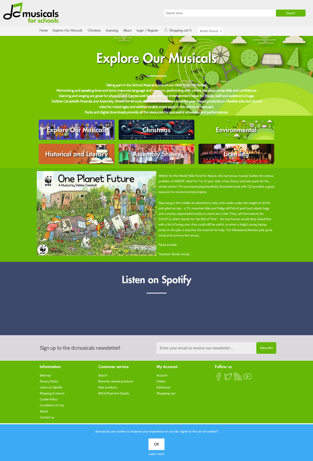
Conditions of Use (52, 405)
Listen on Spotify (51, 387)
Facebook (219, 378)
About (131, 30)
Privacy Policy (49, 381)
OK (156, 444)
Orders (161, 381)
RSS (238, 378)
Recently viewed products (115, 381)
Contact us (47, 417)
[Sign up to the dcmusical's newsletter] (216, 348)
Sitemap (45, 375)
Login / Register (151, 30)
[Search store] (220, 13)
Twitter (228, 378)
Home (43, 30)
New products (107, 387)
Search (102, 375)
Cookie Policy (49, 399)
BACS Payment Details (113, 393)
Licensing (115, 30)
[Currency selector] (214, 31)
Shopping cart (165, 393)
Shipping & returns (52, 393)
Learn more (156, 454)
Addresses (163, 387)
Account (161, 375)
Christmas (96, 30)
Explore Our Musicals (68, 30)
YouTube (247, 378)
